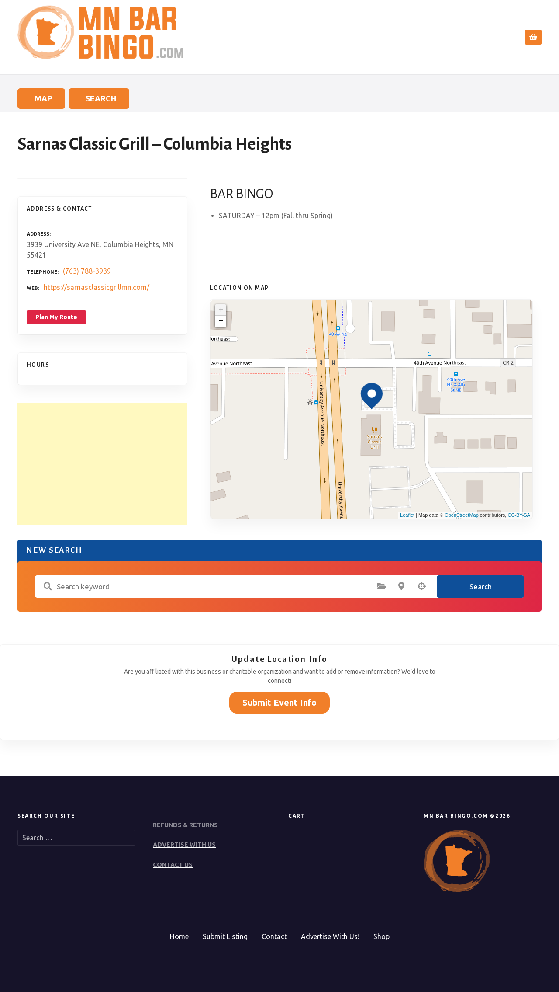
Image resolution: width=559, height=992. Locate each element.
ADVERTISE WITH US (184, 844)
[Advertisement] (102, 464)
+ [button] (220, 310)
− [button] (220, 321)
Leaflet (407, 515)
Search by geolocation (421, 586)
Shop (381, 936)
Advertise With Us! (330, 936)
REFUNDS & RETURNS (185, 824)
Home (345, 37)
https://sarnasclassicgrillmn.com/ (96, 287)
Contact (489, 37)
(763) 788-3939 (87, 271)
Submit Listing (225, 936)
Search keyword (47, 586)
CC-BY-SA (518, 515)
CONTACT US (173, 864)
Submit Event (438, 37)
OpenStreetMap (462, 515)
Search (383, 37)
